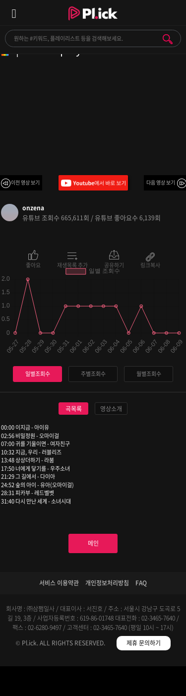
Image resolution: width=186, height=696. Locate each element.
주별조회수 (93, 374)
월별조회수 (148, 374)
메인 (93, 543)
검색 (167, 39)
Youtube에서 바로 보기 (93, 182)
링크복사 (150, 264)
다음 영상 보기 (160, 182)
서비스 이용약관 (59, 582)
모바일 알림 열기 (173, 12)
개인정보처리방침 (107, 582)
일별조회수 (37, 374)
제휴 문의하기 (143, 642)
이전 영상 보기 (25, 182)
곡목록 (73, 408)
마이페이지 (163, 683)
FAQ (141, 582)
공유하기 (114, 264)
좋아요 (33, 264)
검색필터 (69, 683)
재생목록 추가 (72, 264)
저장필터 (116, 683)
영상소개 (111, 408)
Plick (93, 22)
